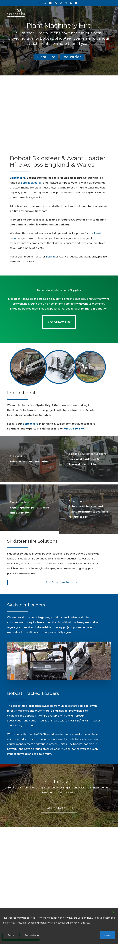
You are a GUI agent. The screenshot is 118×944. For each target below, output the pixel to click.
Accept (107, 935)
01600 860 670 (74, 428)
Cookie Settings (32, 935)
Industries (72, 57)
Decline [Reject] (11, 935)
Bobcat (50, 256)
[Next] (114, 41)
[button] (112, 12)
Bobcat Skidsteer (31, 182)
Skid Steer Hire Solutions (61, 582)
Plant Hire (46, 57)
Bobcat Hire (30, 423)
